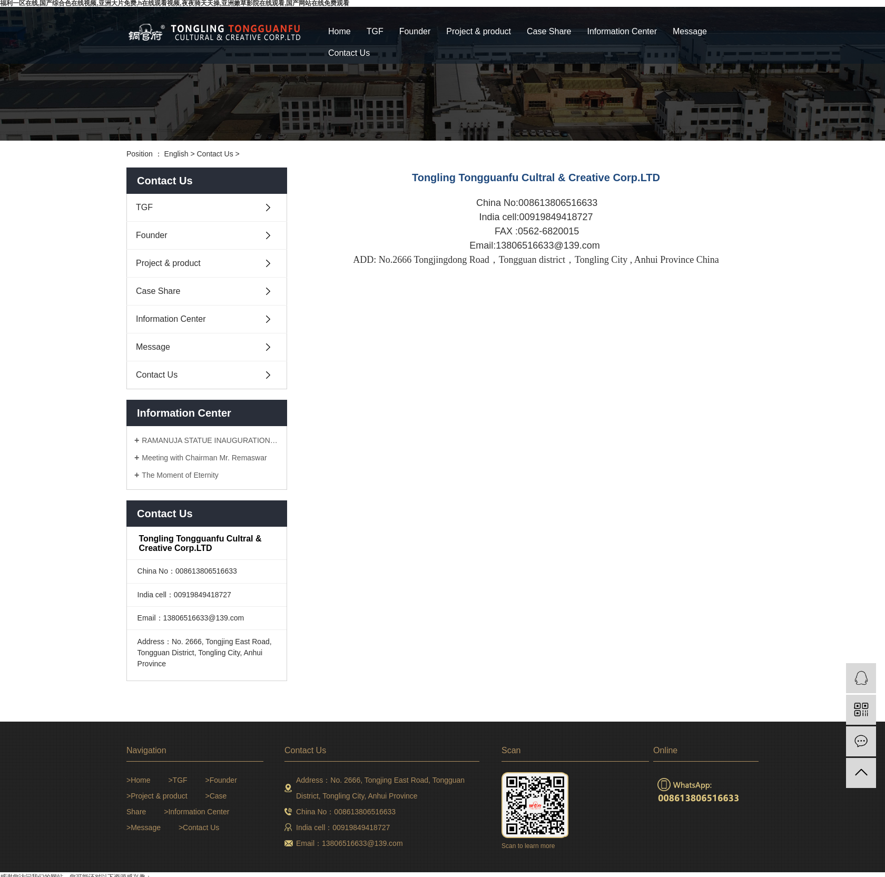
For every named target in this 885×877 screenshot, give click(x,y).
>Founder (221, 780)
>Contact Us (199, 827)
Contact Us (349, 52)
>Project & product (157, 796)
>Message (143, 827)
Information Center (622, 31)
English (176, 154)
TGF (375, 31)
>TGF (177, 780)
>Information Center (196, 811)
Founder (415, 31)
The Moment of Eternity (180, 475)
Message (690, 31)
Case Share (549, 31)
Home (339, 31)
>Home (138, 780)
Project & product (478, 31)
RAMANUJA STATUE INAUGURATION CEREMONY (210, 440)
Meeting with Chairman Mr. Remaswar (204, 458)
